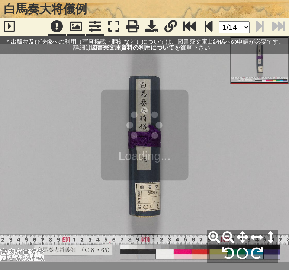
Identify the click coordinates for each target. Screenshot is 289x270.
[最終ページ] (190, 27)
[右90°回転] (257, 254)
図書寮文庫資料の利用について (132, 47)
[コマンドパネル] (95, 27)
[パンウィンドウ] (76, 27)
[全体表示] (242, 237)
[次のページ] (209, 27)
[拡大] (214, 237)
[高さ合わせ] (271, 237)
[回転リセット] (242, 254)
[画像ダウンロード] (152, 27)
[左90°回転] (228, 254)
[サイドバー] (9, 27)
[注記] (57, 27)
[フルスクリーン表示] (114, 27)
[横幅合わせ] (257, 237)
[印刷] (133, 27)
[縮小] (228, 237)
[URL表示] (171, 27)
